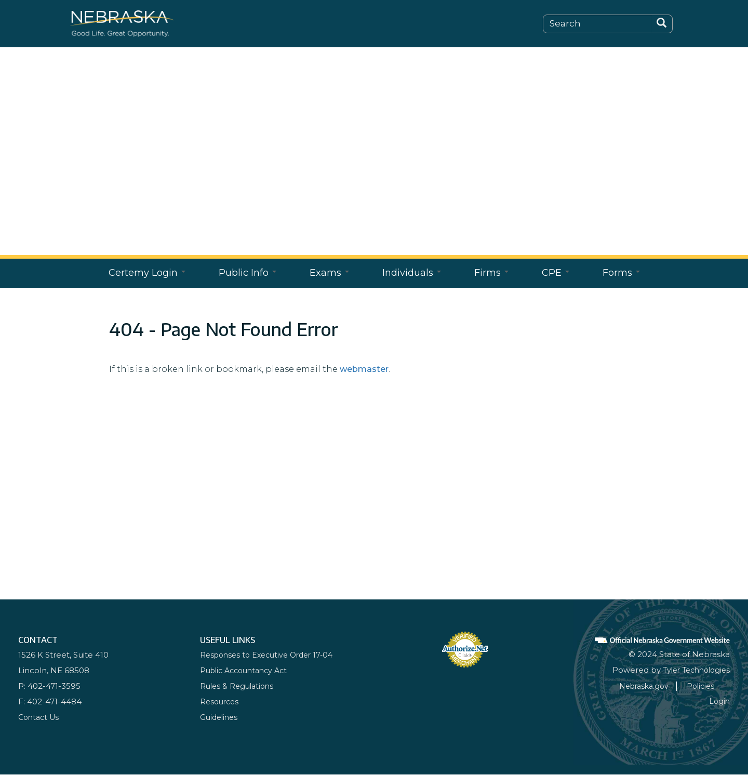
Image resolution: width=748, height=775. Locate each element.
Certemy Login (147, 272)
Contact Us (40, 717)
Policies (715, 686)
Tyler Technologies (693, 670)
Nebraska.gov (655, 686)
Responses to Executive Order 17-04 (271, 655)
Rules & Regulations (239, 686)
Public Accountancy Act (247, 670)
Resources (221, 701)
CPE (555, 272)
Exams (329, 272)
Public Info (247, 272)
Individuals (411, 272)
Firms (491, 272)
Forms (621, 272)
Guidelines (220, 717)
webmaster (364, 369)
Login (719, 701)
